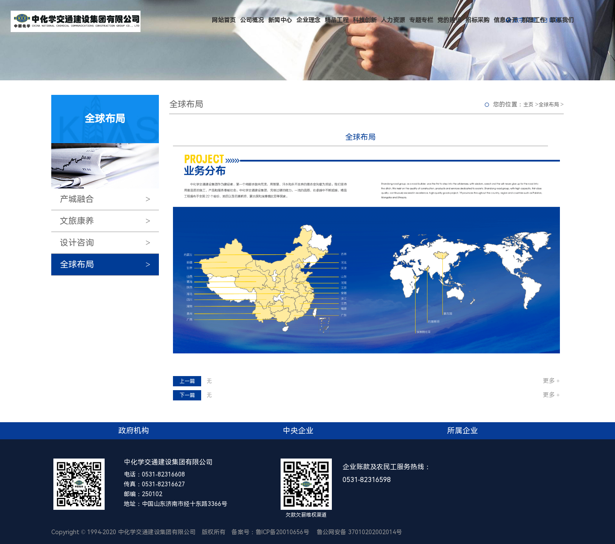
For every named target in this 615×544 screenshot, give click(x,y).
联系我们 (562, 20)
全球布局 (109, 264)
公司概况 (252, 20)
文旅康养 (109, 221)
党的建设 (449, 20)
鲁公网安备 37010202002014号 (359, 532)
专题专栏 (421, 20)
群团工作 (534, 20)
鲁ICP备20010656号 (282, 532)
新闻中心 (280, 20)
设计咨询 (109, 242)
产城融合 (109, 199)
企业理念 (308, 20)
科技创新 (365, 20)
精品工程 (336, 20)
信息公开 (506, 20)
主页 (528, 105)
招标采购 (477, 20)
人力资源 (393, 20)
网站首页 (224, 20)
